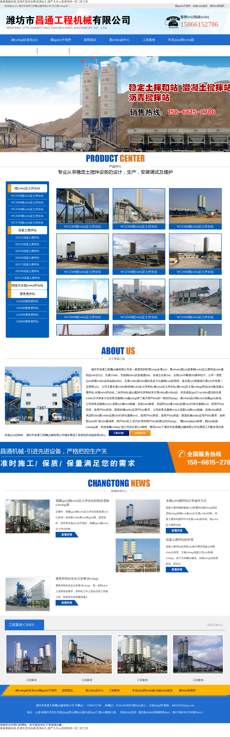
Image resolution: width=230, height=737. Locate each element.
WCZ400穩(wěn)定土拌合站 (27, 202)
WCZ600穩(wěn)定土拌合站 (27, 216)
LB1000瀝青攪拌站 (27, 301)
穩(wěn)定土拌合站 (27, 188)
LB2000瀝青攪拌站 (27, 308)
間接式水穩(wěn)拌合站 (27, 285)
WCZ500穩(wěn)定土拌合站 (27, 209)
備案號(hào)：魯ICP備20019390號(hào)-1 (179, 712)
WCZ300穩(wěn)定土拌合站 (27, 195)
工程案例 (149, 39)
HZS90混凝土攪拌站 (27, 271)
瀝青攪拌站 (27, 293)
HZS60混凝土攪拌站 (27, 257)
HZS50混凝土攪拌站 (27, 251)
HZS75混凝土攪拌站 (27, 264)
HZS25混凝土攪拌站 (27, 237)
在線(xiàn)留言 (200, 6)
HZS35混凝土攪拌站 (27, 244)
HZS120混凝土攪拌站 (27, 277)
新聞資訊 (90, 39)
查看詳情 (66, 534)
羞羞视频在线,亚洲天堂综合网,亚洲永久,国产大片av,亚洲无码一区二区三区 (44, 1)
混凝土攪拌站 (27, 230)
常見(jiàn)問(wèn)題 (181, 39)
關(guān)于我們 (182, 6)
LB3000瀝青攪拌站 (27, 314)
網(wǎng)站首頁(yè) (24, 39)
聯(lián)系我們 (217, 6)
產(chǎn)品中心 (119, 39)
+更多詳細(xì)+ (215, 624)
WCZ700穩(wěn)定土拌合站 (27, 222)
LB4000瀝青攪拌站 (27, 321)
